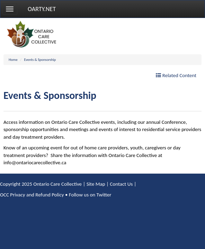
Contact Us (121, 184)
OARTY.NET (42, 9)
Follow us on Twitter (90, 195)
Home (13, 59)
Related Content (176, 75)
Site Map (96, 184)
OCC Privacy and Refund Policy (32, 195)
